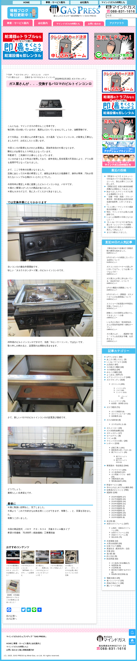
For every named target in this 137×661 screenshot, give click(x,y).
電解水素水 (111, 578)
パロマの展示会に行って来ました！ (56, 567)
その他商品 (111, 370)
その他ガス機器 (113, 367)
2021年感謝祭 (116, 508)
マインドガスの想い (115, 441)
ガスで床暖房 (116, 412)
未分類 (109, 521)
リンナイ (119, 392)
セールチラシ (112, 436)
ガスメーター (112, 428)
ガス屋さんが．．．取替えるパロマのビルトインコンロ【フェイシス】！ (42, 570)
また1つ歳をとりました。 (117, 232)
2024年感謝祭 (116, 515)
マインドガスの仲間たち (68, 24)
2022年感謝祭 (116, 510)
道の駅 (109, 554)
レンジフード (116, 401)
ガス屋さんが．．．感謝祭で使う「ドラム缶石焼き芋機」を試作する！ (120, 336)
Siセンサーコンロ (59, 342)
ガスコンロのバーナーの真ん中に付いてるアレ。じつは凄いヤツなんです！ (120, 269)
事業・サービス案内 (18, 23)
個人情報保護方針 (26, 650)
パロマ (46, 75)
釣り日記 (110, 556)
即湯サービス (112, 485)
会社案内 (43, 23)
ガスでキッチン (22, 75)
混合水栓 (114, 537)
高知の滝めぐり (113, 583)
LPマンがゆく (112, 357)
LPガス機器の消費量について (119, 288)
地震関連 (114, 565)
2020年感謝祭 (116, 506)
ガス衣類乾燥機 (113, 431)
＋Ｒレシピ (124, 396)
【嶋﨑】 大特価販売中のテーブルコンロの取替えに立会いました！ (13, 598)
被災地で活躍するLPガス (121, 570)
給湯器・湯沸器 (117, 403)
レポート (110, 443)
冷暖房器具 (115, 479)
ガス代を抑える (117, 424)
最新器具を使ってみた (120, 450)
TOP (10, 75)
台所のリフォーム (118, 533)
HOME (9, 643)
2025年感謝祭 (116, 517)
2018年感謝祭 (116, 501)
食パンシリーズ (113, 580)
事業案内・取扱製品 (115, 465)
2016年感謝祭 (116, 497)
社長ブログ (111, 546)
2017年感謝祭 (116, 499)
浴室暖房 (114, 416)
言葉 (108, 551)
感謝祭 (109, 492)
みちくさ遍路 (112, 372)
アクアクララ (116, 23)
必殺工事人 (115, 448)
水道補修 (110, 541)
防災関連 (110, 559)
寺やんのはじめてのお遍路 (118, 487)
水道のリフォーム (118, 535)
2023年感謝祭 (116, 513)
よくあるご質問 (113, 375)
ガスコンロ (36, 75)
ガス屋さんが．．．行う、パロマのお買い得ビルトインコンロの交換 (71, 570)
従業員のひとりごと (115, 490)
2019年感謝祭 (116, 504)
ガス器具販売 (116, 472)
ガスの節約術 (112, 420)
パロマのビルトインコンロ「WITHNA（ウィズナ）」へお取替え (27, 570)
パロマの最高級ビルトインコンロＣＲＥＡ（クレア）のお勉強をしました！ (12, 570)
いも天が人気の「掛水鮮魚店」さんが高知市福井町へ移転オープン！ (120, 324)
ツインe (110, 438)
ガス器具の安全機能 (119, 563)
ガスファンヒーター (119, 414)
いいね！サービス (114, 362)
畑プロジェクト (117, 452)
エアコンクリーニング (116, 377)
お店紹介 (110, 364)
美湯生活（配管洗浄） (116, 548)
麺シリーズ (111, 586)
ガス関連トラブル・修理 (120, 474)
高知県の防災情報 (118, 574)
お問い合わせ (94, 24)
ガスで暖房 (111, 407)
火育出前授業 (112, 543)
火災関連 (114, 568)
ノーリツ (119, 388)
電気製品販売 (116, 481)
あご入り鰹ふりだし (115, 359)
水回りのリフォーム (115, 524)
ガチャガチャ (112, 433)
